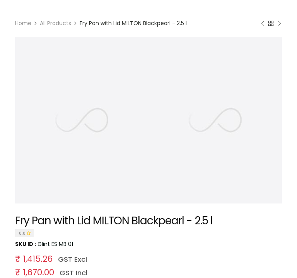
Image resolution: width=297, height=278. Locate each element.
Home (23, 23)
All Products (55, 23)
